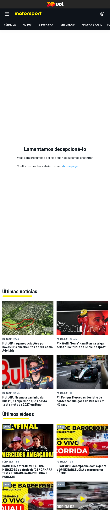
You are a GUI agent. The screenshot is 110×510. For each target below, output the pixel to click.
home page (70, 166)
